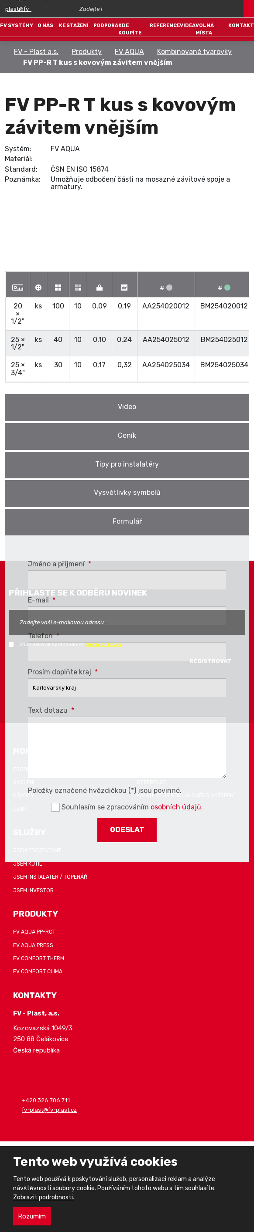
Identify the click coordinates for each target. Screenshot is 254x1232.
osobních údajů (103, 644)
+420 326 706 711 (46, 1100)
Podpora (105, 25)
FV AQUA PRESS (33, 945)
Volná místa (205, 29)
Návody (23, 795)
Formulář (127, 521)
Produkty (87, 51)
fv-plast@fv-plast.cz (49, 1110)
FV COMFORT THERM (38, 958)
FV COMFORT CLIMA (37, 971)
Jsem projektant (37, 850)
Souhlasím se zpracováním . (71, 644)
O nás (45, 25)
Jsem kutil (27, 864)
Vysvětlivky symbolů (127, 492)
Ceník (127, 435)
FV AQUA (129, 51)
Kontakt (241, 25)
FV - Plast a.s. (36, 51)
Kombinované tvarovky (194, 51)
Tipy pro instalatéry (127, 464)
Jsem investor (33, 890)
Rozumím (32, 1216)
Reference (165, 25)
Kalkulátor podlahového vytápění (186, 795)
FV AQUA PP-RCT (34, 932)
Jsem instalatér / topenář (50, 877)
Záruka (147, 769)
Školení (23, 782)
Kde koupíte (129, 29)
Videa (188, 25)
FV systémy (16, 25)
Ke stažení (74, 25)
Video (127, 407)
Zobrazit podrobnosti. (43, 1197)
